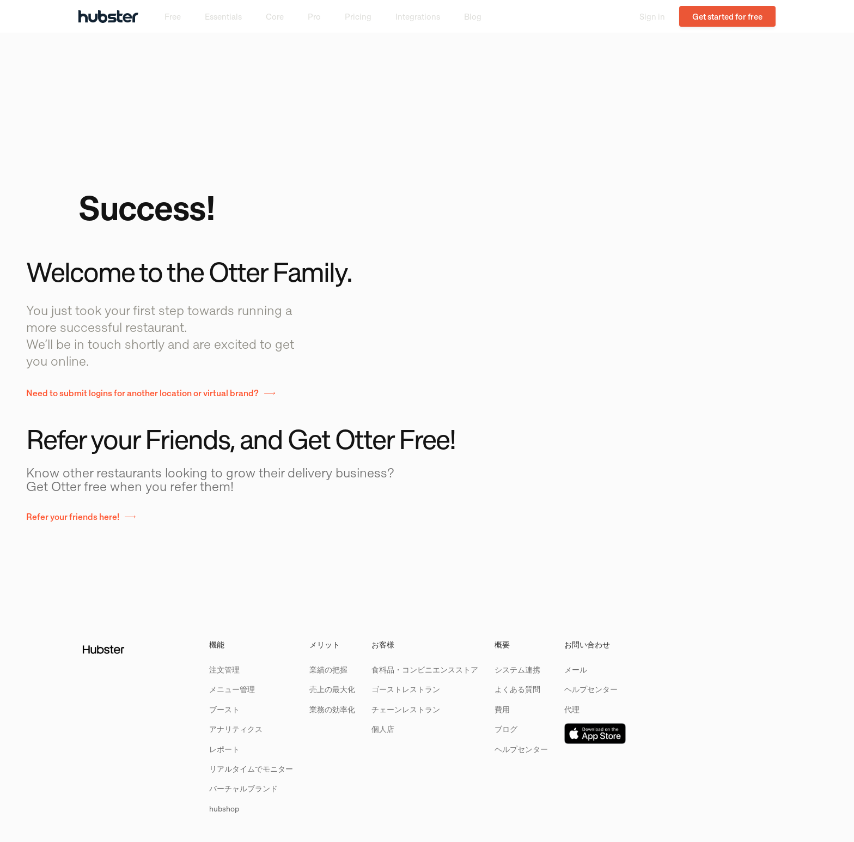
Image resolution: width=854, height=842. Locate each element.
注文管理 (224, 669)
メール (575, 669)
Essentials (223, 16)
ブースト (224, 709)
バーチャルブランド (243, 788)
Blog (472, 16)
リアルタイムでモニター (251, 768)
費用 (502, 709)
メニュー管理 (232, 689)
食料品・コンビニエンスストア (424, 669)
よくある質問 (517, 689)
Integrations (417, 16)
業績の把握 (328, 669)
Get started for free (727, 16)
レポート (224, 749)
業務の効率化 (332, 709)
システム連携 (517, 669)
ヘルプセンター (521, 749)
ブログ (506, 729)
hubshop (224, 808)
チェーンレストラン (405, 709)
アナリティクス (236, 729)
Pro (314, 16)
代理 (572, 709)
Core (275, 16)
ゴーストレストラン (405, 689)
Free (172, 16)
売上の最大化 (332, 689)
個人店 (382, 729)
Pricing (358, 16)
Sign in (652, 16)
